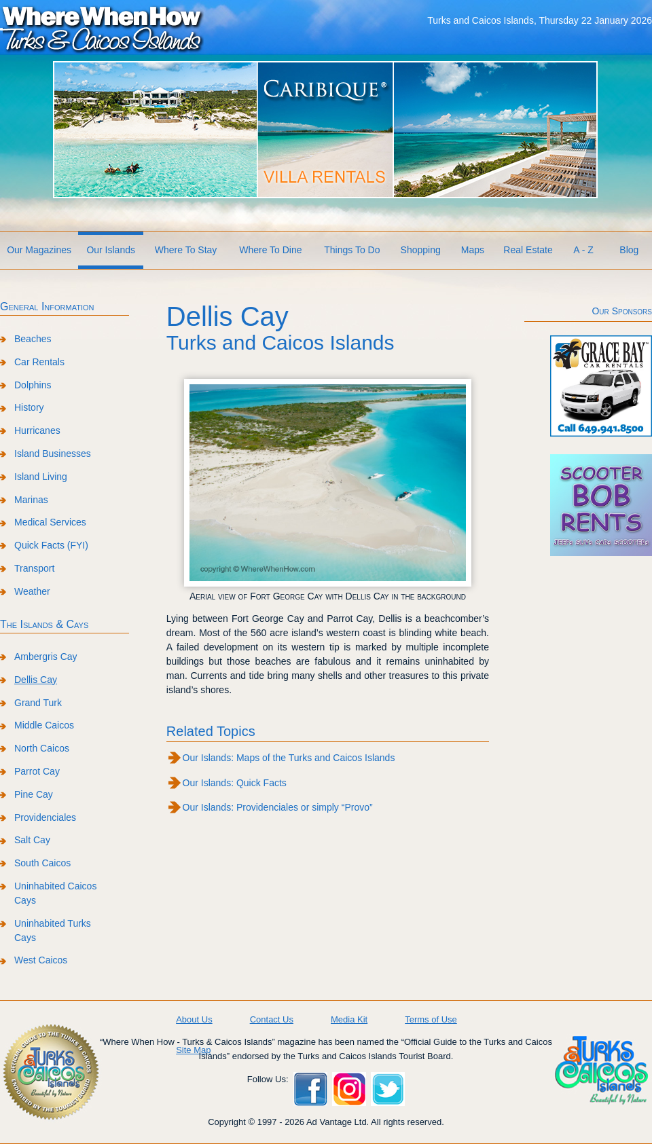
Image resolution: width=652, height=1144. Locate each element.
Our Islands (110, 249)
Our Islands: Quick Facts (235, 782)
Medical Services (50, 522)
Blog (628, 249)
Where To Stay (186, 249)
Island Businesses (52, 453)
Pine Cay (33, 794)
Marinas (31, 499)
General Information (47, 306)
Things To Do (352, 249)
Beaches (32, 338)
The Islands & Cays (44, 624)
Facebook (310, 1089)
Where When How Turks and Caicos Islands (102, 28)
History (29, 407)
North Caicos (41, 748)
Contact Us (271, 1019)
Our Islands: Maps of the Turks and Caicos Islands (289, 757)
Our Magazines (39, 249)
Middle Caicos (44, 725)
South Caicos (42, 862)
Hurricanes (37, 430)
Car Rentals (39, 361)
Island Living (40, 476)
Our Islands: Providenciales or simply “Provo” (278, 807)
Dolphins (32, 385)
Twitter (388, 1089)
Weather (32, 591)
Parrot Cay (37, 771)
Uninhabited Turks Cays (52, 930)
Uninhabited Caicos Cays (55, 893)
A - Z (583, 249)
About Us (194, 1019)
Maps (472, 249)
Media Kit (349, 1019)
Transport (34, 568)
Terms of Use (431, 1019)
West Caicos (40, 960)
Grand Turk (38, 702)
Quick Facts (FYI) (51, 545)
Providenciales (45, 817)
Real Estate (527, 249)
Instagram (349, 1089)
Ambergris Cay (45, 656)
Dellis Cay (35, 679)
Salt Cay (32, 839)
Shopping (421, 249)
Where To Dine (270, 249)
